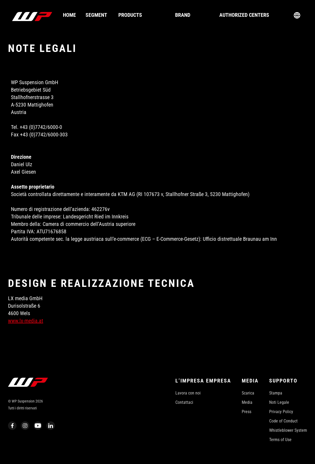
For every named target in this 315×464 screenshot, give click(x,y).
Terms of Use (280, 439)
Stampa (275, 393)
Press (246, 411)
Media (247, 402)
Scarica (248, 393)
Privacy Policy (281, 411)
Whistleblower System (288, 430)
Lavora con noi (188, 393)
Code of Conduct (283, 421)
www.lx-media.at (25, 321)
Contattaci (184, 402)
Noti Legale (279, 402)
